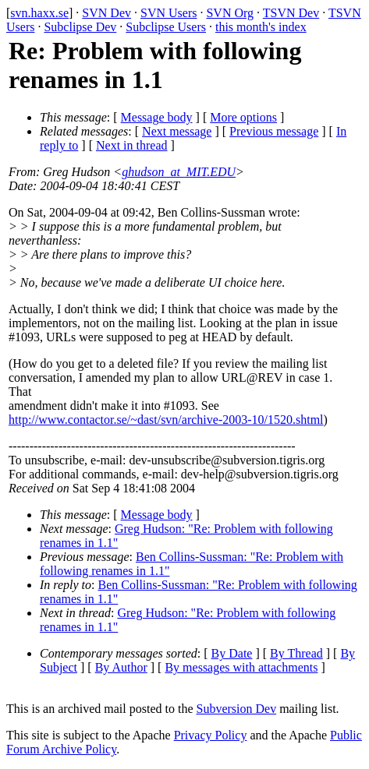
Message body (157, 117)
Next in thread (132, 145)
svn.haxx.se (39, 12)
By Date (232, 653)
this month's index (261, 27)
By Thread (296, 653)
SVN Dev (106, 12)
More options (243, 117)
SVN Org (230, 12)
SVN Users (168, 12)
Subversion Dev (237, 708)
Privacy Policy (210, 735)
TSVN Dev (291, 12)
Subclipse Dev (80, 27)
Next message (176, 131)
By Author (121, 667)
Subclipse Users (166, 27)
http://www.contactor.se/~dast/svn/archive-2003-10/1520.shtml (166, 419)
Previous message (273, 131)
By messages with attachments (241, 667)
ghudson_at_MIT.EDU (179, 171)
